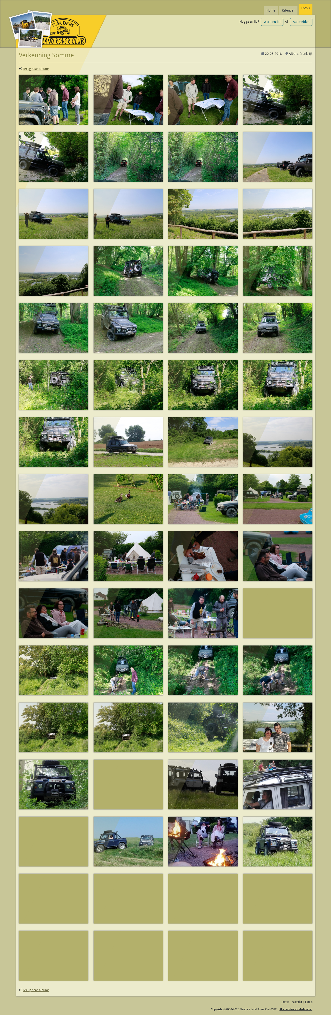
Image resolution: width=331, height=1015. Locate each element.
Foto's (305, 8)
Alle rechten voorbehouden (296, 1009)
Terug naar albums (36, 69)
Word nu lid (272, 22)
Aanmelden (301, 22)
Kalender (288, 10)
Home (270, 10)
